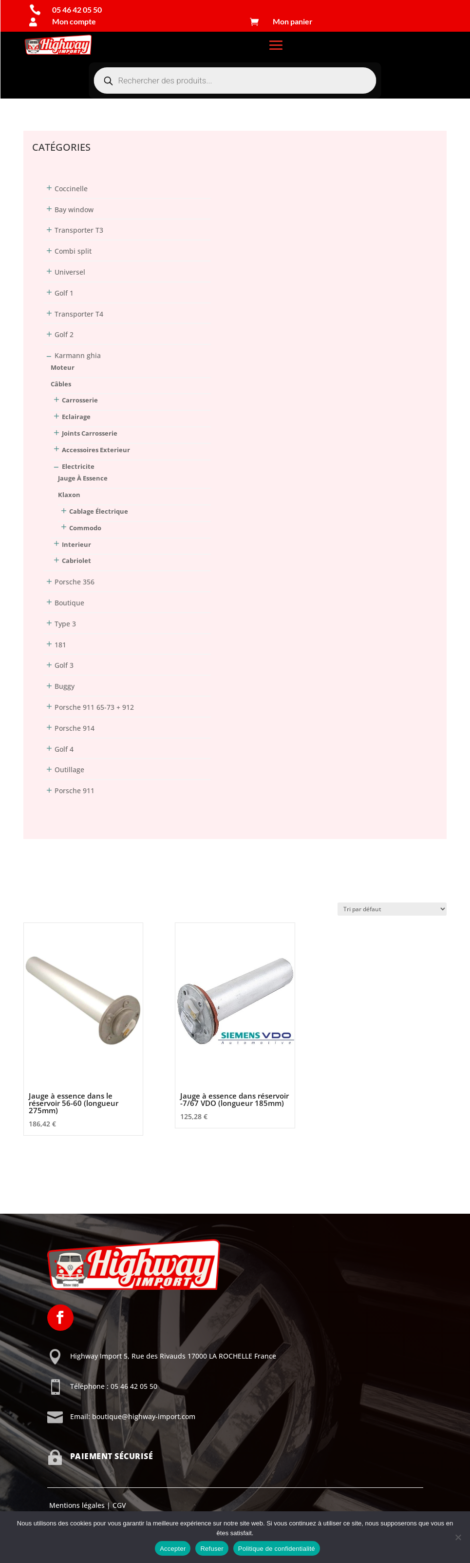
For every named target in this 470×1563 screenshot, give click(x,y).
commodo (85, 527)
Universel (70, 272)
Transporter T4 (79, 314)
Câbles (61, 384)
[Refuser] (458, 1537)
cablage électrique (98, 511)
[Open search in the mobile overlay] (235, 80)
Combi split (73, 251)
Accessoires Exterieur (96, 449)
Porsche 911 (74, 790)
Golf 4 (64, 749)
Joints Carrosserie (89, 433)
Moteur (63, 367)
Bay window (74, 209)
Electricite (78, 466)
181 (60, 644)
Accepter (173, 1548)
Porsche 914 (74, 728)
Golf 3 (64, 665)
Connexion (40, 100)
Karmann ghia (78, 355)
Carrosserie (80, 400)
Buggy (65, 686)
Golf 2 (64, 334)
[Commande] (392, 909)
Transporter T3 (79, 230)
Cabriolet (76, 560)
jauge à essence (83, 478)
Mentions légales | (79, 1505)
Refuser (211, 1548)
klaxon (69, 494)
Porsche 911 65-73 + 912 (94, 707)
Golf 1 (64, 293)
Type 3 (65, 623)
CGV (118, 1505)
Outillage (69, 769)
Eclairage (76, 416)
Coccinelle (71, 188)
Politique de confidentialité (276, 1548)
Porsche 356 (74, 581)
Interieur (76, 544)
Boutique (69, 602)
